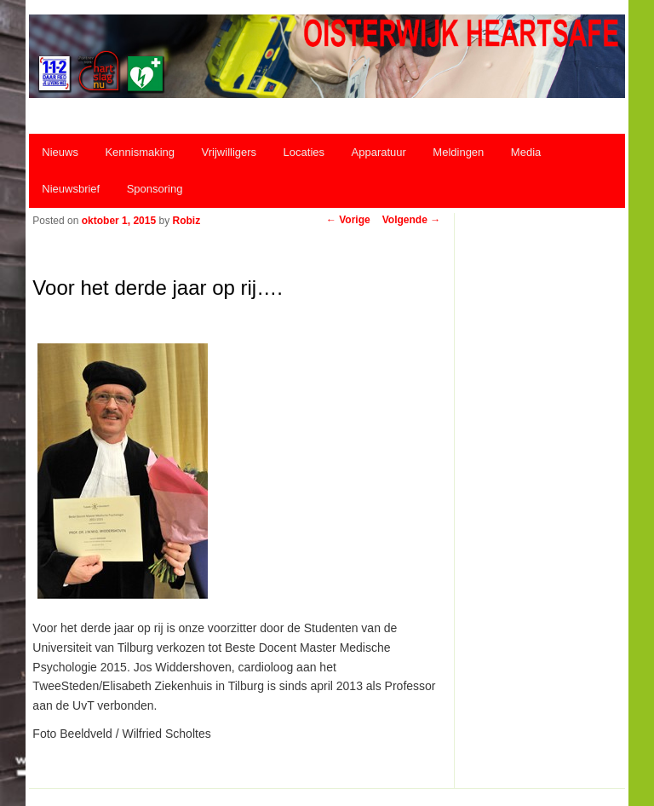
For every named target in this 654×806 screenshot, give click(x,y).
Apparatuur (379, 152)
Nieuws (60, 152)
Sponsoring (155, 188)
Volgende (411, 220)
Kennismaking (140, 152)
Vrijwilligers (229, 152)
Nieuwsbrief (71, 188)
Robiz (186, 221)
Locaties (304, 152)
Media (526, 152)
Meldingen (458, 152)
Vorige (348, 220)
